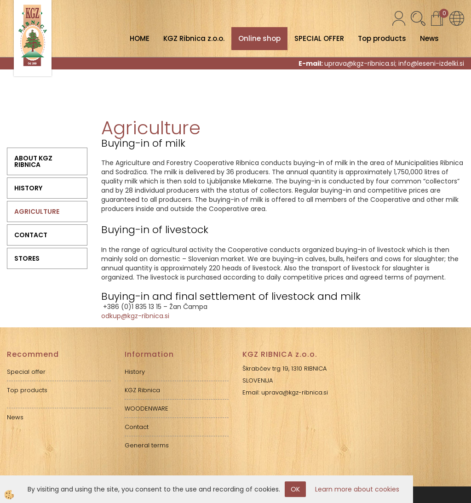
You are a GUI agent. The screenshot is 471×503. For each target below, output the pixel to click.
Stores (27, 258)
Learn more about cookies (357, 489)
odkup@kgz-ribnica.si (135, 315)
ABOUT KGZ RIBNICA (33, 161)
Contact (30, 235)
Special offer (26, 371)
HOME (139, 38)
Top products (382, 38)
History (28, 188)
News (429, 38)
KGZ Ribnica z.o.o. (193, 38)
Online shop (259, 38)
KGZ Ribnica (142, 390)
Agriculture (36, 211)
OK (295, 489)
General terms (147, 445)
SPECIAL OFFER (319, 38)
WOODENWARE (146, 408)
